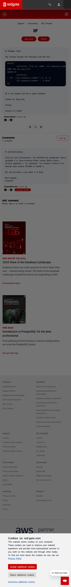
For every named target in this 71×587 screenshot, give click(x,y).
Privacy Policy (14, 558)
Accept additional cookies (22, 567)
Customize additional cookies (21, 582)
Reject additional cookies (22, 575)
